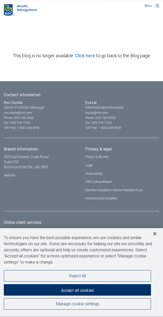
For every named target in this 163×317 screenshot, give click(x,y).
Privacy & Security (97, 157)
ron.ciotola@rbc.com (18, 113)
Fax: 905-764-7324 (17, 122)
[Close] (154, 234)
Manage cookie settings (77, 304)
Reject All (77, 276)
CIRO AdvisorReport (98, 182)
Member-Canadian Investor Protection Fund (114, 190)
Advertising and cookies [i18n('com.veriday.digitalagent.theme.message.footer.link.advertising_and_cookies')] (101, 198)
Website (9, 175)
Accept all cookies (77, 291)
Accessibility (93, 173)
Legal (89, 165)
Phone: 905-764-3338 (100, 118)
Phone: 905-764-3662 (19, 118)
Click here (85, 56)
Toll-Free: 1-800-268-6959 (22, 128)
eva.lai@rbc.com (96, 113)
